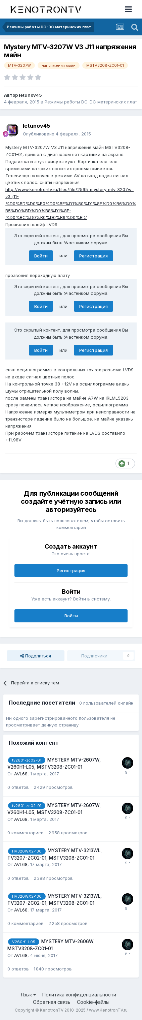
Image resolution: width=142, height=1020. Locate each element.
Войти (41, 255)
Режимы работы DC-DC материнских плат (91, 101)
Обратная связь (51, 1002)
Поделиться (35, 656)
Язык (28, 994)
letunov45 (30, 95)
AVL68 (21, 773)
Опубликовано (57, 133)
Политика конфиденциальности (79, 994)
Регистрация (93, 255)
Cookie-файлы (93, 1002)
